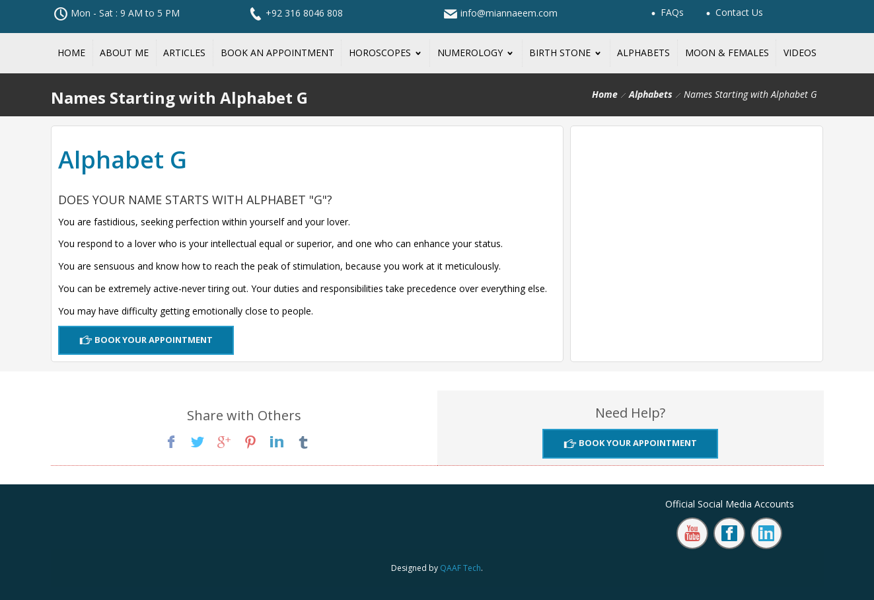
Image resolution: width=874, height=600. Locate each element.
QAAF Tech (460, 568)
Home (605, 94)
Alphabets (651, 94)
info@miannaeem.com (509, 13)
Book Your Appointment (152, 340)
